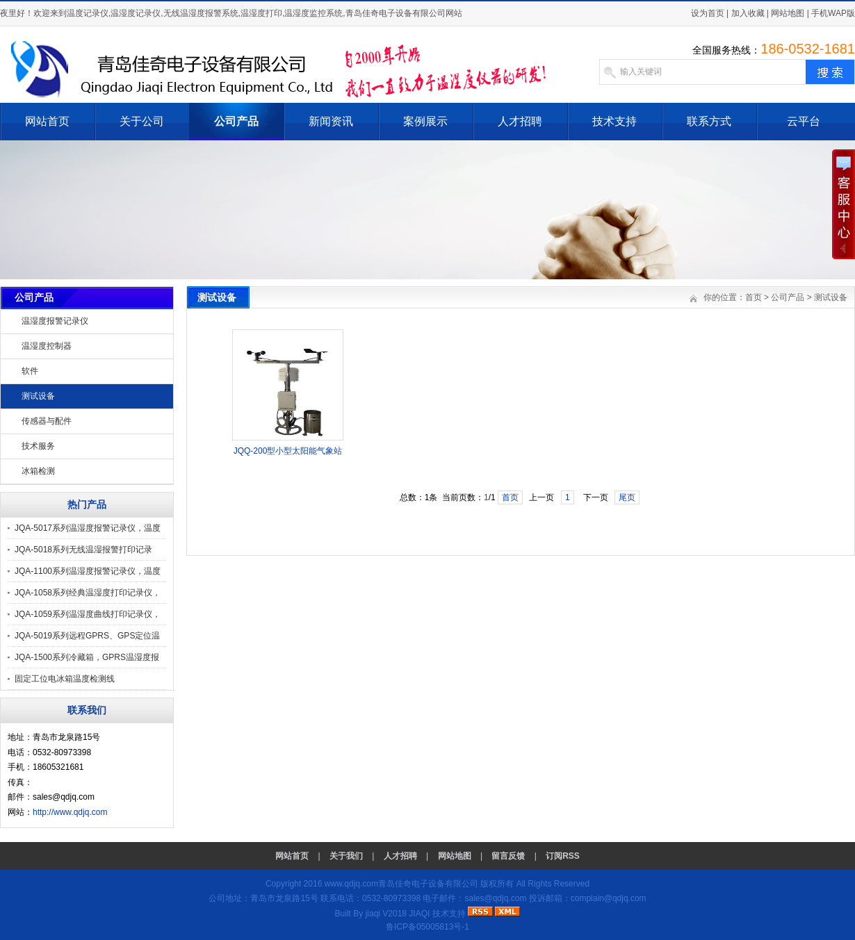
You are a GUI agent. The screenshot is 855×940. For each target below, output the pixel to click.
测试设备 (38, 396)
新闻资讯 (331, 121)
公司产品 (236, 121)
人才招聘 (520, 121)
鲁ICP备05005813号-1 (427, 927)
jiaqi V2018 (386, 913)
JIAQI (419, 913)
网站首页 (47, 121)
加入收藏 (748, 13)
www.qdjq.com (351, 884)
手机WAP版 (833, 13)
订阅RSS (563, 856)
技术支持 (614, 121)
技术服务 (38, 446)
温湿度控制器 (47, 346)
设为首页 (707, 13)
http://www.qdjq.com (70, 812)
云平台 (803, 121)
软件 (30, 371)
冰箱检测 (38, 471)
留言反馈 (508, 856)
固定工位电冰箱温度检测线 (65, 679)
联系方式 (709, 121)
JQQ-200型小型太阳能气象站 (288, 451)
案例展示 (425, 121)
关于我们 (346, 856)
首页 (753, 297)
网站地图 (787, 13)
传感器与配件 (47, 421)
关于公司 (142, 121)
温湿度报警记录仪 (55, 321)
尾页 (627, 497)
